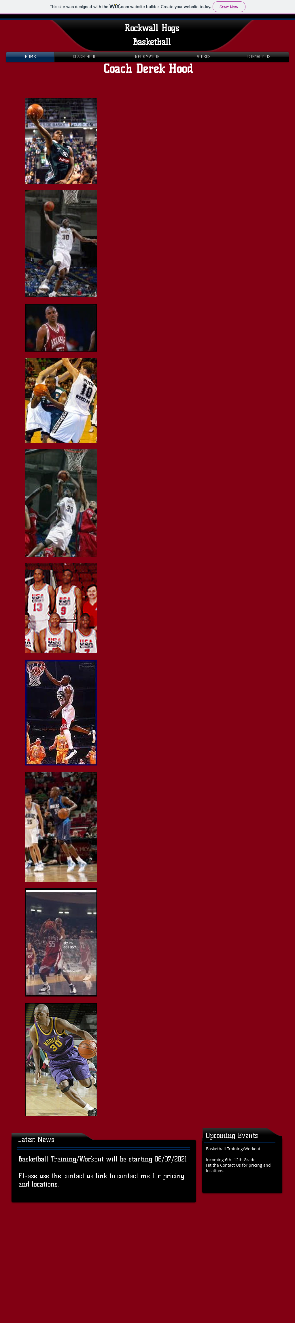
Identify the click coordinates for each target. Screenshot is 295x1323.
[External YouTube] (202, 146)
